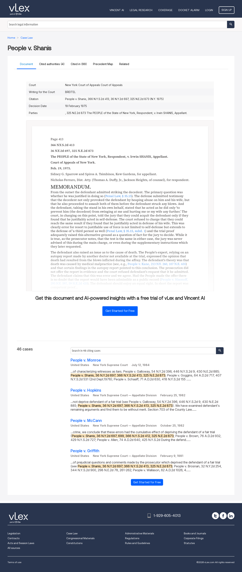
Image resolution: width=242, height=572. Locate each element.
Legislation (14, 533)
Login (209, 10)
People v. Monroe (86, 360)
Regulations (132, 538)
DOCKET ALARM (188, 10)
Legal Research (141, 10)
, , (157, 264)
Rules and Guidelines (137, 543)
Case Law (72, 533)
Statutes (189, 543)
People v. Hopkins (86, 390)
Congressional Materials (80, 538)
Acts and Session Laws (21, 543)
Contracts (13, 538)
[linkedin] (230, 515)
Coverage (165, 10)
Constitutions (74, 543)
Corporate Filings (193, 538)
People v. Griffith (85, 451)
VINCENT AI (117, 10)
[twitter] (215, 515)
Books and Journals (195, 533)
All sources (14, 548)
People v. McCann (86, 420)
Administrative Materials (139, 533)
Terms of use (14, 562)
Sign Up (226, 9)
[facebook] (223, 515)
